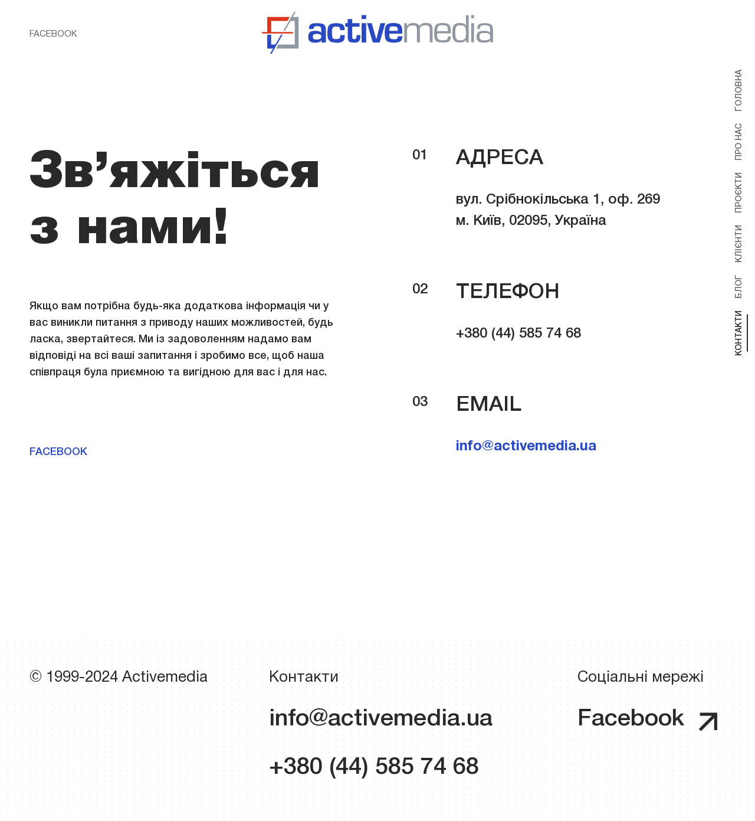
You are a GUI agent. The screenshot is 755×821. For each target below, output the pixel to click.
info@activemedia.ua (526, 446)
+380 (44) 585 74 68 (374, 768)
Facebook (53, 34)
